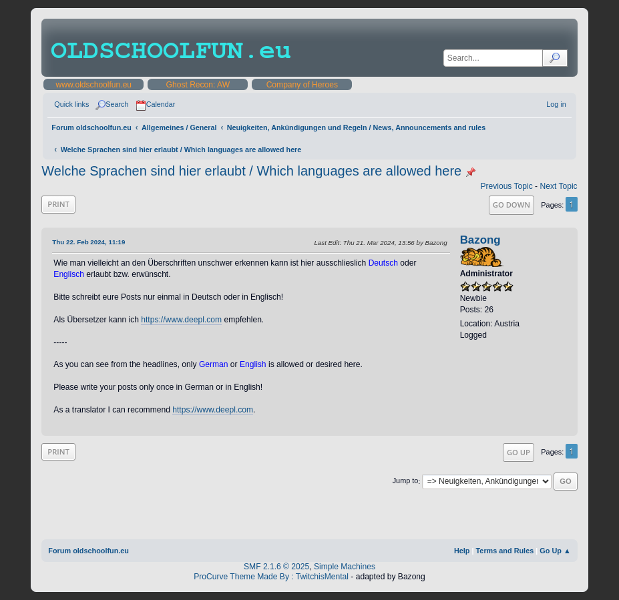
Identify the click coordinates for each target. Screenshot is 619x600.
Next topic (558, 186)
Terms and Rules (505, 551)
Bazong (480, 240)
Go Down (511, 205)
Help (462, 551)
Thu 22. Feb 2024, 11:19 (88, 242)
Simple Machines (344, 566)
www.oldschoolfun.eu (94, 84)
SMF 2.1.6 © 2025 (276, 566)
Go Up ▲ (555, 551)
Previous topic (506, 186)
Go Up (518, 452)
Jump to (406, 481)
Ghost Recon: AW (198, 84)
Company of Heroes (302, 84)
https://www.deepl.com (181, 319)
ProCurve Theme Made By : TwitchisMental (271, 576)
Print (58, 204)
